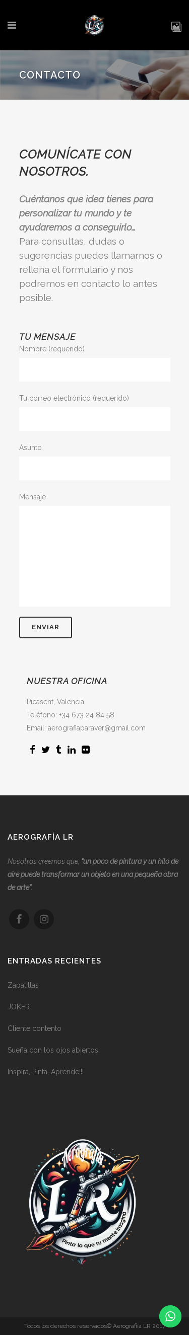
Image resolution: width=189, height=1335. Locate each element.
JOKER (19, 1011)
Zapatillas (23, 989)
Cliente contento (34, 1032)
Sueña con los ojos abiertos (53, 1054)
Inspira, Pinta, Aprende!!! (46, 1076)
